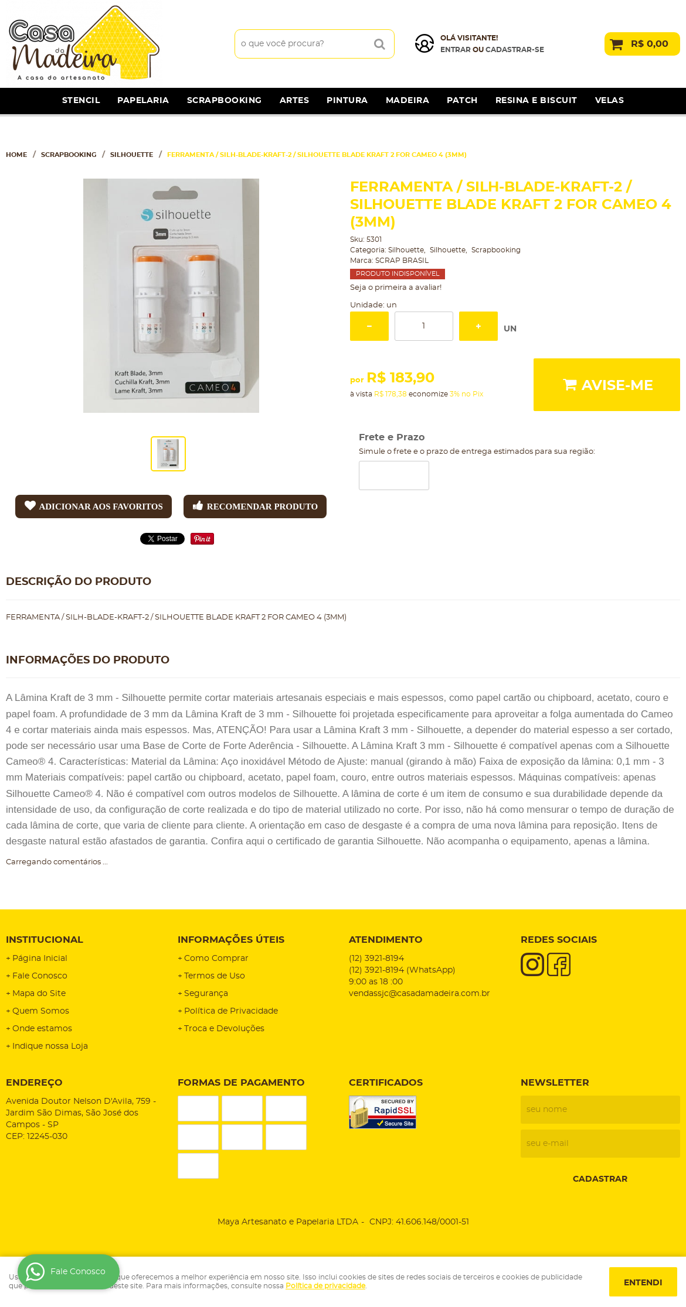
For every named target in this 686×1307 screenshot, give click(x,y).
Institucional (44, 940)
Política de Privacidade (231, 1011)
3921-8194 (376, 958)
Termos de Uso (214, 976)
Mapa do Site (39, 994)
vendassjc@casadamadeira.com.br (419, 994)
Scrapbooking (224, 101)
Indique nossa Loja (50, 1046)
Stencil (81, 101)
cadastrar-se (514, 49)
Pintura (347, 101)
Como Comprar (216, 958)
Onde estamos (42, 1029)
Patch (462, 101)
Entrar (455, 49)
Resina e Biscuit (536, 101)
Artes (295, 101)
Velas (609, 101)
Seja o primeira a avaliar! (396, 288)
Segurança (206, 994)
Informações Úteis (231, 940)
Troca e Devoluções (224, 1029)
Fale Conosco (39, 976)
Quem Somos (40, 1011)
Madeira (408, 101)
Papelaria (143, 101)
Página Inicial (39, 958)
